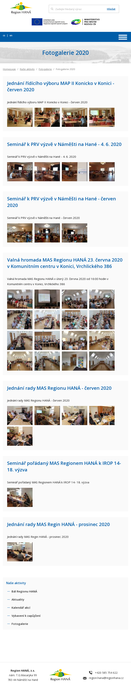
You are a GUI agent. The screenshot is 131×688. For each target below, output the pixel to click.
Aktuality (18, 599)
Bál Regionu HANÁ (24, 591)
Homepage (9, 69)
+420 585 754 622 (106, 672)
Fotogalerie (45, 69)
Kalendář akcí (21, 607)
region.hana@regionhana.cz (106, 678)
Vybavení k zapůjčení (26, 616)
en (11, 35)
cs (4, 35)
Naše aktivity (27, 69)
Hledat (111, 9)
